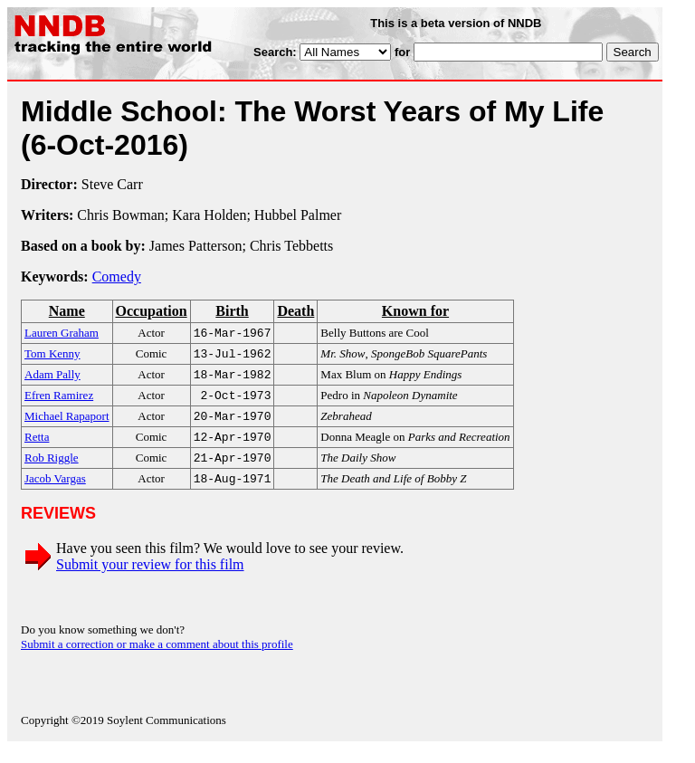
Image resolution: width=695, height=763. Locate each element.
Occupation (151, 311)
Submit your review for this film (150, 579)
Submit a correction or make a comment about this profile (157, 658)
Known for (415, 311)
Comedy (116, 276)
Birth (231, 311)
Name (67, 311)
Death (295, 311)
